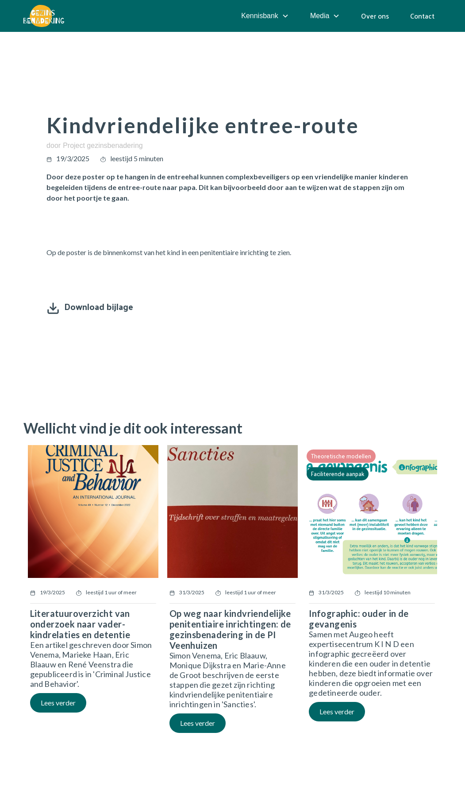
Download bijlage (98, 306)
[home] (44, 16)
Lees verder (58, 702)
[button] (265, 16)
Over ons (375, 15)
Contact (422, 15)
